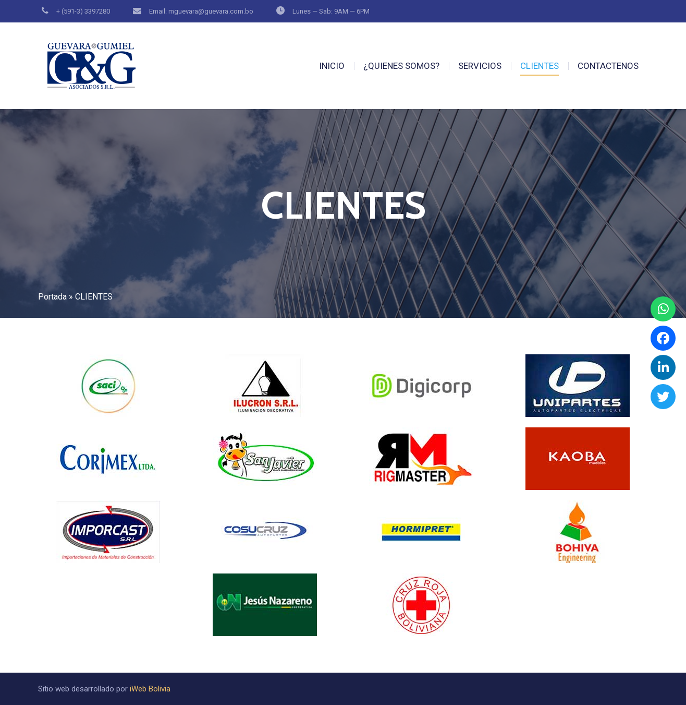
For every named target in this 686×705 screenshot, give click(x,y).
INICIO (332, 66)
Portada (52, 297)
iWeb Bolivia (150, 689)
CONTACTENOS (608, 66)
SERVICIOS (479, 66)
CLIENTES (539, 66)
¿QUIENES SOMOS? (401, 66)
